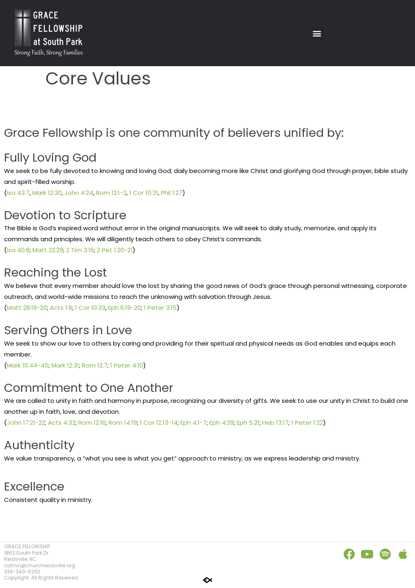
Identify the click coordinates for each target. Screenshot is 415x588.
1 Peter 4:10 (126, 365)
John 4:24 (78, 192)
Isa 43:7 (18, 192)
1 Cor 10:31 (143, 192)
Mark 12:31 (65, 365)
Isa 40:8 (18, 250)
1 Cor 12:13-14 (159, 422)
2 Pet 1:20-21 (115, 250)
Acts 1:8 (61, 307)
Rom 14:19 (123, 422)
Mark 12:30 (47, 192)
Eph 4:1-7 (193, 422)
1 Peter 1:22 (307, 422)
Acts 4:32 (61, 422)
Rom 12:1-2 (111, 192)
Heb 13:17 (275, 422)
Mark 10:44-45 (28, 365)
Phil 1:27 (171, 192)
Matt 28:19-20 (27, 307)
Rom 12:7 (94, 365)
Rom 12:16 (92, 422)
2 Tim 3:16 (80, 250)
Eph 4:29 (222, 422)
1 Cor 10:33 (90, 307)
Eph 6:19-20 (124, 307)
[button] (317, 33)
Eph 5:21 (248, 422)
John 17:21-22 (26, 422)
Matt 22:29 (47, 250)
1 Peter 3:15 (160, 307)
